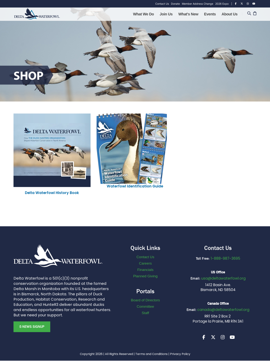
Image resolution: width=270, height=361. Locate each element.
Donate (175, 3)
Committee (145, 306)
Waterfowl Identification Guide (135, 186)
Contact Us (162, 3)
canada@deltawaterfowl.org (223, 309)
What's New (188, 14)
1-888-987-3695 (225, 258)
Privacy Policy (180, 354)
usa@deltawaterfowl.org (223, 278)
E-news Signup (32, 326)
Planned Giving (145, 276)
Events (210, 14)
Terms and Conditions (151, 354)
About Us (230, 14)
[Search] (249, 13)
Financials (145, 270)
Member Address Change (197, 3)
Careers (145, 263)
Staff (145, 313)
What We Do (143, 14)
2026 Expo (222, 3)
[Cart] (254, 13)
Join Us (166, 14)
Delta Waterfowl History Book (52, 192)
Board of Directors (145, 300)
